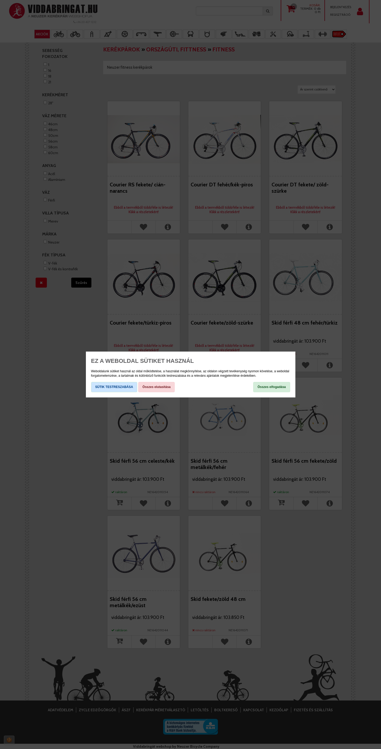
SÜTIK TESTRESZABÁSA (114, 387)
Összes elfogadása (271, 387)
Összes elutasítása (156, 387)
